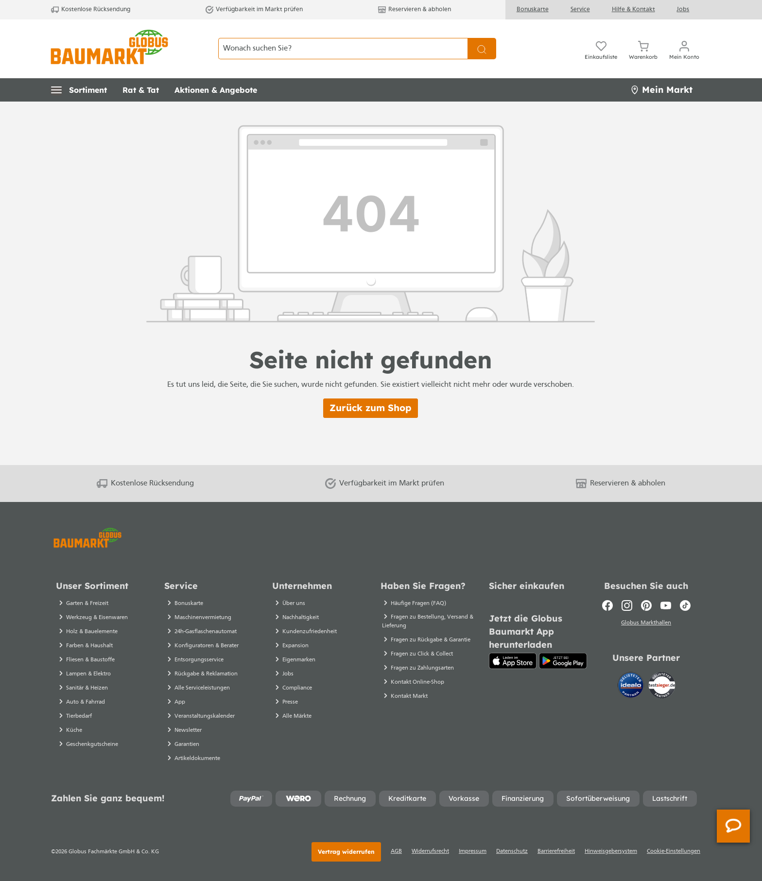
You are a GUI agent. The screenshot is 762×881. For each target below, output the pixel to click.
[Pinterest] (646, 605)
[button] (79, 90)
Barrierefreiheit (556, 851)
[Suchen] (482, 48)
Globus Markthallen (646, 624)
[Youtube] (665, 605)
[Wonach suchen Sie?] (343, 48)
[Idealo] (631, 687)
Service (580, 9)
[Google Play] (563, 661)
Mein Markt (661, 89)
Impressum (472, 851)
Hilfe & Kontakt (633, 9)
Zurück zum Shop (370, 408)
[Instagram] (627, 605)
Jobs (682, 9)
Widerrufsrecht (430, 851)
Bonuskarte (533, 9)
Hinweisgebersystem (611, 851)
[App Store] (513, 661)
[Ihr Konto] (684, 48)
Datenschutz (512, 851)
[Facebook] (607, 605)
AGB (396, 851)
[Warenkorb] (643, 48)
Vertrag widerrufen (346, 851)
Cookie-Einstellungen (673, 851)
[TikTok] (685, 605)
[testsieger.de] (661, 687)
